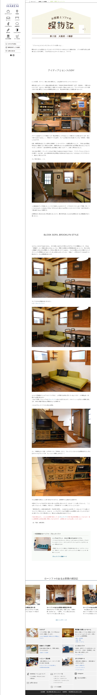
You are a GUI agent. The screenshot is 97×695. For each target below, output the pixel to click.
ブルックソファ (39, 303)
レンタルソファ (79, 654)
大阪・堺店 (78, 640)
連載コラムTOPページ (61, 620)
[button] (29, 601)
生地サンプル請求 (43, 652)
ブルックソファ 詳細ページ (59, 556)
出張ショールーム (79, 641)
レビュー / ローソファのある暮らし (47, 665)
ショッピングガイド (80, 667)
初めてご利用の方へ (80, 665)
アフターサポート (79, 669)
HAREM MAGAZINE (44, 667)
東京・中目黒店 (79, 638)
